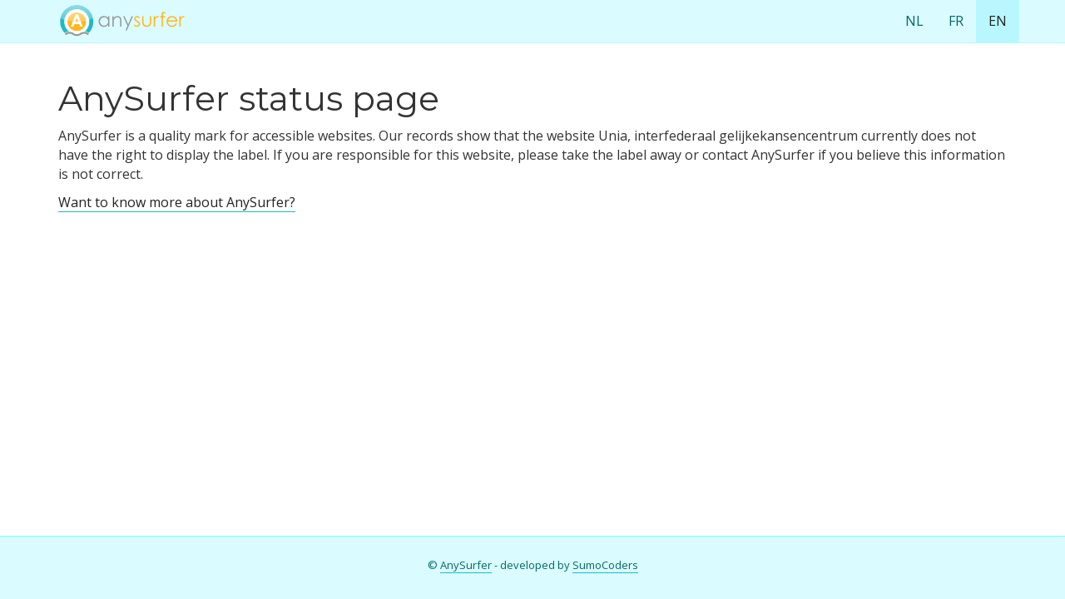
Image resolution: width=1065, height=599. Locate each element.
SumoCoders (605, 564)
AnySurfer (466, 564)
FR (956, 21)
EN (997, 21)
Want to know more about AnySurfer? (176, 202)
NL (914, 21)
